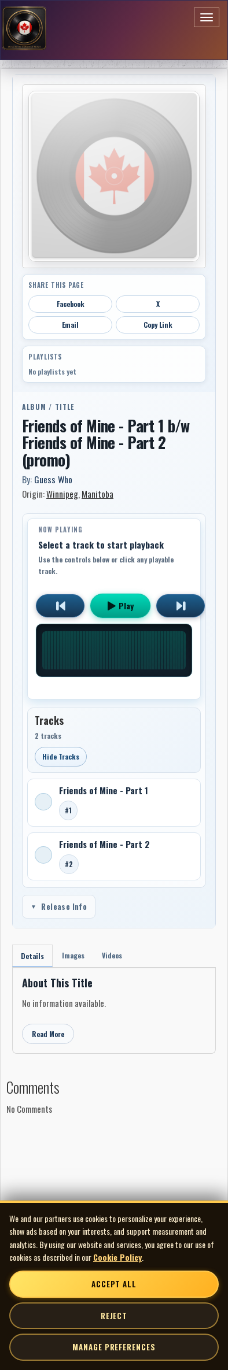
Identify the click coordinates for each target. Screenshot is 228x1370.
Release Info (59, 906)
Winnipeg (62, 493)
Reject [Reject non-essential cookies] (114, 1315)
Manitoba (97, 493)
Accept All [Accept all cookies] (114, 1284)
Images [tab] (73, 955)
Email (70, 324)
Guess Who (53, 479)
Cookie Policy (117, 1257)
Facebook (70, 304)
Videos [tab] (112, 955)
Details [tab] (32, 956)
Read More (48, 1034)
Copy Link (158, 324)
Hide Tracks (60, 756)
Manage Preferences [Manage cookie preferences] (113, 1347)
